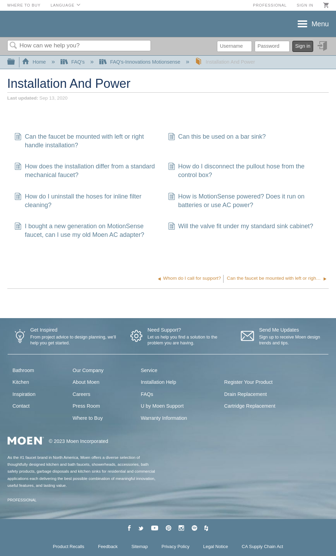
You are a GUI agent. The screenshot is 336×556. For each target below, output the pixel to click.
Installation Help (158, 382)
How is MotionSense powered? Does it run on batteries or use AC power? (236, 201)
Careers (81, 394)
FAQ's (73, 62)
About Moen (86, 382)
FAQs (147, 394)
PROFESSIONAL (22, 500)
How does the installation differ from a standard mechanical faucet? (85, 170)
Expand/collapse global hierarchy (15, 62)
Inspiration (23, 394)
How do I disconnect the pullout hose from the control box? (236, 170)
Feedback (108, 546)
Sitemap (139, 546)
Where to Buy (24, 5)
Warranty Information (164, 418)
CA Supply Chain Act (262, 546)
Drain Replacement (245, 394)
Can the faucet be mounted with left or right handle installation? (79, 141)
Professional (270, 5)
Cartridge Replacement (249, 406)
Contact (21, 406)
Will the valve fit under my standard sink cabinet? (240, 227)
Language (62, 5)
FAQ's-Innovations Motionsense (140, 62)
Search (13, 45)
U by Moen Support (162, 406)
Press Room (86, 406)
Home (34, 62)
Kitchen (20, 382)
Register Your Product (248, 382)
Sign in (305, 5)
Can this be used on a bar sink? (217, 137)
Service (149, 370)
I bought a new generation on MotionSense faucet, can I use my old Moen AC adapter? (79, 230)
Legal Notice (215, 546)
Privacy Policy (176, 546)
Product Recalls (68, 546)
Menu (320, 24)
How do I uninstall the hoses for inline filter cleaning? (78, 201)
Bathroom (23, 370)
